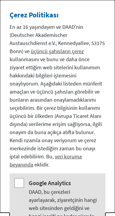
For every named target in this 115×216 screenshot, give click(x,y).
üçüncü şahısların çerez (57, 51)
